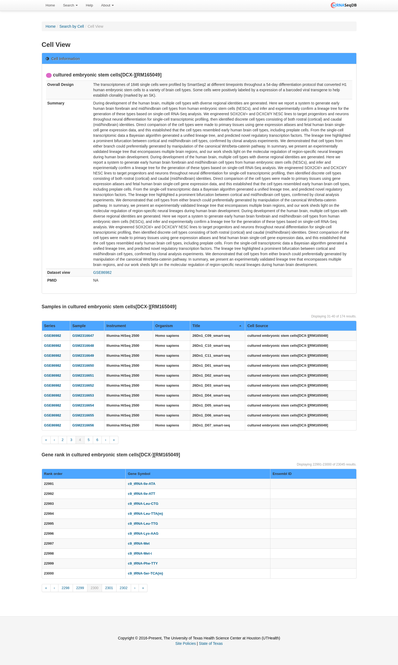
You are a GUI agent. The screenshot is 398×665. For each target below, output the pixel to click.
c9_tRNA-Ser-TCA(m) (145, 573)
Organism (164, 326)
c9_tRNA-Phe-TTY (143, 563)
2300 (94, 588)
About (107, 5)
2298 (65, 588)
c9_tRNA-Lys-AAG (143, 533)
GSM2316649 (83, 356)
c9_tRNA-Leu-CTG (143, 504)
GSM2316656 (83, 425)
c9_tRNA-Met (139, 543)
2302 (124, 588)
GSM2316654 (83, 405)
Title (216, 326)
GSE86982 (102, 272)
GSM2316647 (83, 336)
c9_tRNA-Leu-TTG (143, 524)
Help (89, 5)
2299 (80, 588)
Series (49, 326)
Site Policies (185, 643)
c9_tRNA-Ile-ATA (141, 484)
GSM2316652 (83, 385)
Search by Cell (71, 26)
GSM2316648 (83, 346)
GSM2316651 (83, 375)
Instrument (116, 326)
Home (50, 5)
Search (70, 5)
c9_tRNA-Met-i (140, 553)
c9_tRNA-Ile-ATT (141, 494)
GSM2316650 (83, 365)
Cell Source (257, 326)
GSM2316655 (83, 415)
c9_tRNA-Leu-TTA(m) (145, 514)
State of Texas (211, 643)
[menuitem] (50, 5)
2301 (109, 588)
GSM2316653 (83, 395)
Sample (79, 326)
